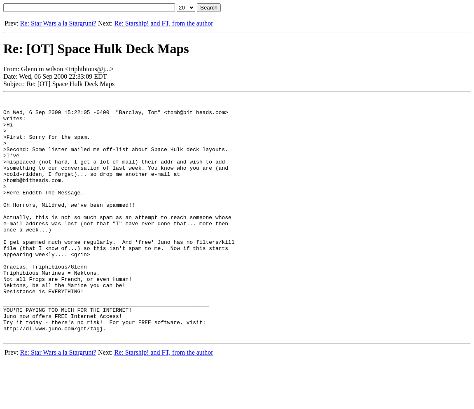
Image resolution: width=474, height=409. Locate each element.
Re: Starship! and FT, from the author (163, 23)
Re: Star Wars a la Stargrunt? (58, 23)
